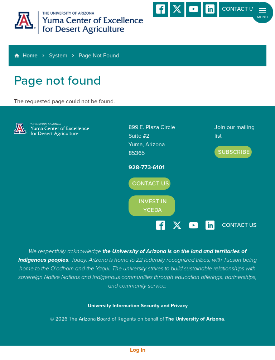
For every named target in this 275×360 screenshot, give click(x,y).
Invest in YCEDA (153, 206)
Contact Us (239, 9)
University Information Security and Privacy (138, 306)
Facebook (160, 9)
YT (193, 9)
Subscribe (234, 152)
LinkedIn (210, 9)
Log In (137, 350)
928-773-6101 (147, 167)
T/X (177, 9)
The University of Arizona (194, 319)
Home (30, 55)
